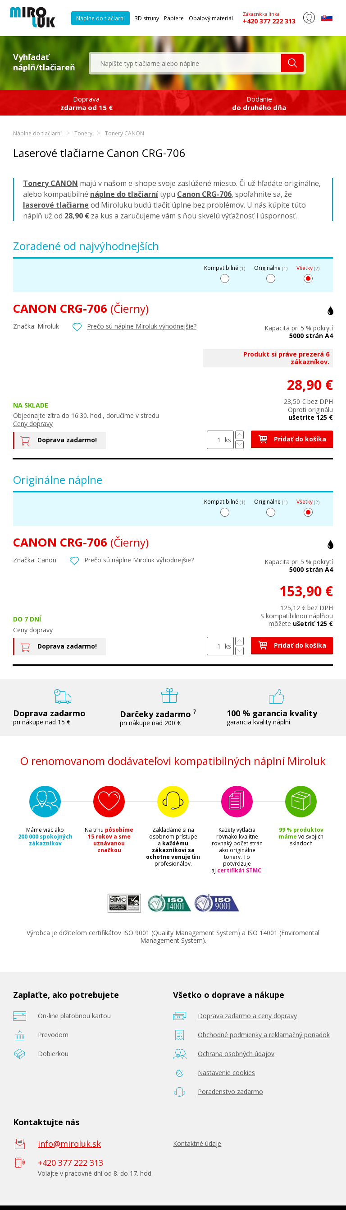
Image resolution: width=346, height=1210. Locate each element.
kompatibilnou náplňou (299, 616)
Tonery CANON (124, 133)
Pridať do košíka (292, 439)
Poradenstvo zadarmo (230, 1091)
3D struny (147, 18)
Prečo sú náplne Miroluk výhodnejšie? (141, 326)
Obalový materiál (211, 18)
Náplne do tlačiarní (100, 18)
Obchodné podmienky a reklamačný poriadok (264, 1034)
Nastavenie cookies (226, 1072)
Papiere (174, 18)
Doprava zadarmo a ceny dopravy (247, 1015)
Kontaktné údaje (197, 1143)
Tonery (83, 133)
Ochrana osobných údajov (236, 1053)
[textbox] (186, 63)
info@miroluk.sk (69, 1143)
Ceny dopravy (33, 423)
